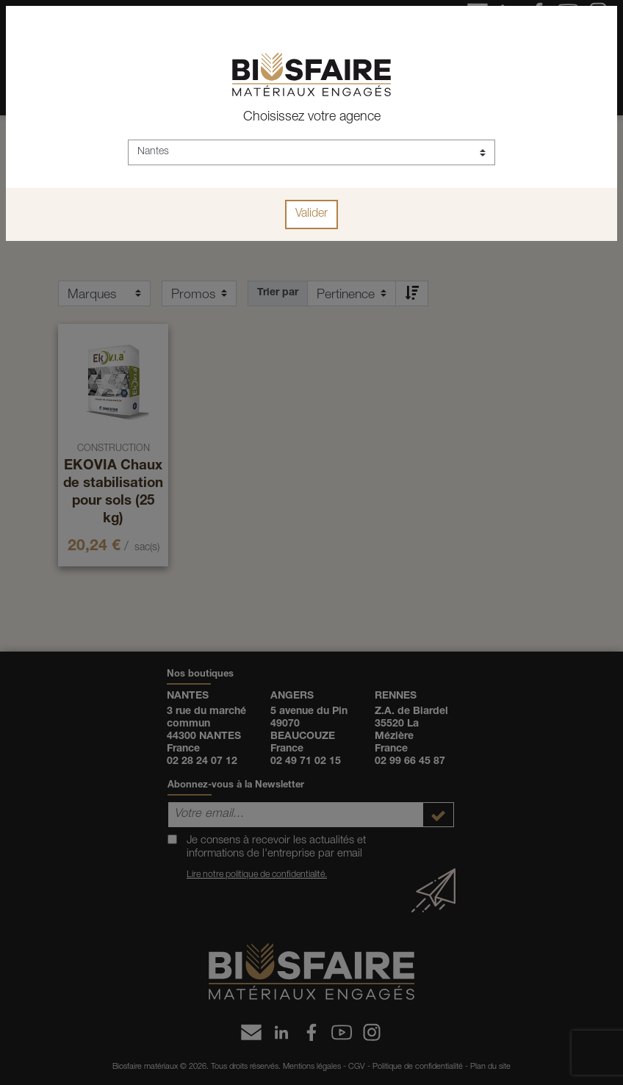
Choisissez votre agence (312, 117)
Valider (311, 214)
